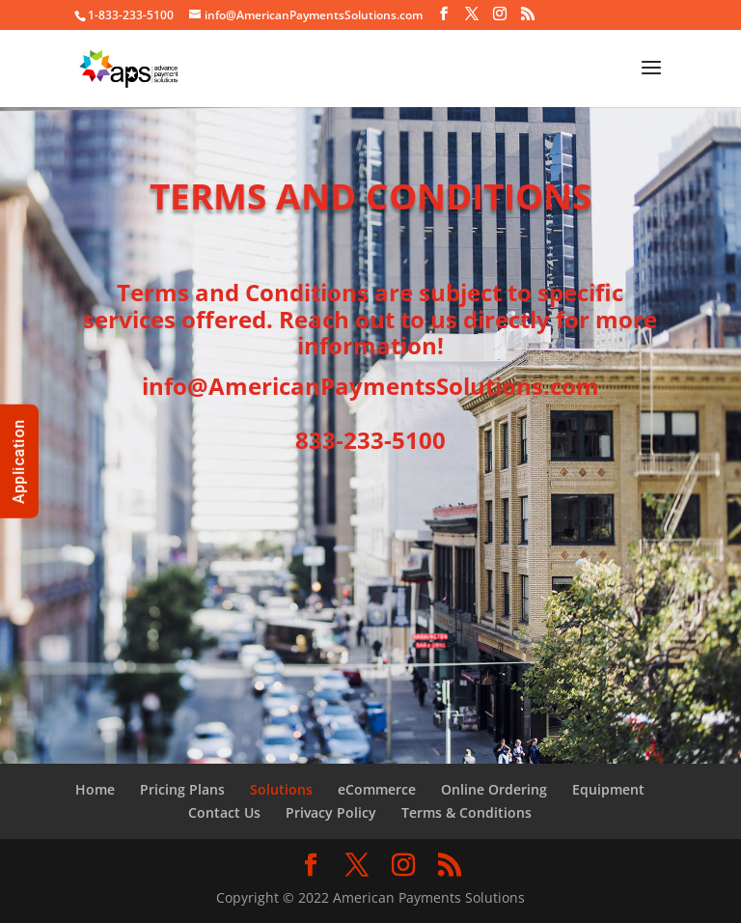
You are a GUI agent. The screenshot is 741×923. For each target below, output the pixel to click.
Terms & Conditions (466, 812)
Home (95, 789)
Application (19, 461)
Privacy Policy (331, 812)
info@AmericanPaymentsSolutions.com (370, 386)
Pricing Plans (182, 789)
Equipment (608, 789)
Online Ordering (494, 789)
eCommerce (377, 789)
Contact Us (224, 812)
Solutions (281, 789)
